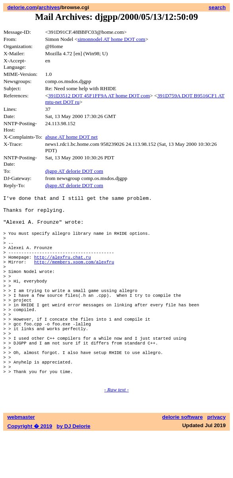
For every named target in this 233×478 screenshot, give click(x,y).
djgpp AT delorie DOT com (74, 171)
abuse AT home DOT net (71, 137)
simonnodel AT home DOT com (111, 39)
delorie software (182, 461)
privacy (216, 461)
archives (49, 7)
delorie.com (22, 7)
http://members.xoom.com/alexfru (74, 277)
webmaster (21, 461)
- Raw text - (116, 434)
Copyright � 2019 (29, 470)
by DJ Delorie (74, 470)
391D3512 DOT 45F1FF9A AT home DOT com (99, 96)
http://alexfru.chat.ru (62, 271)
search (217, 7)
